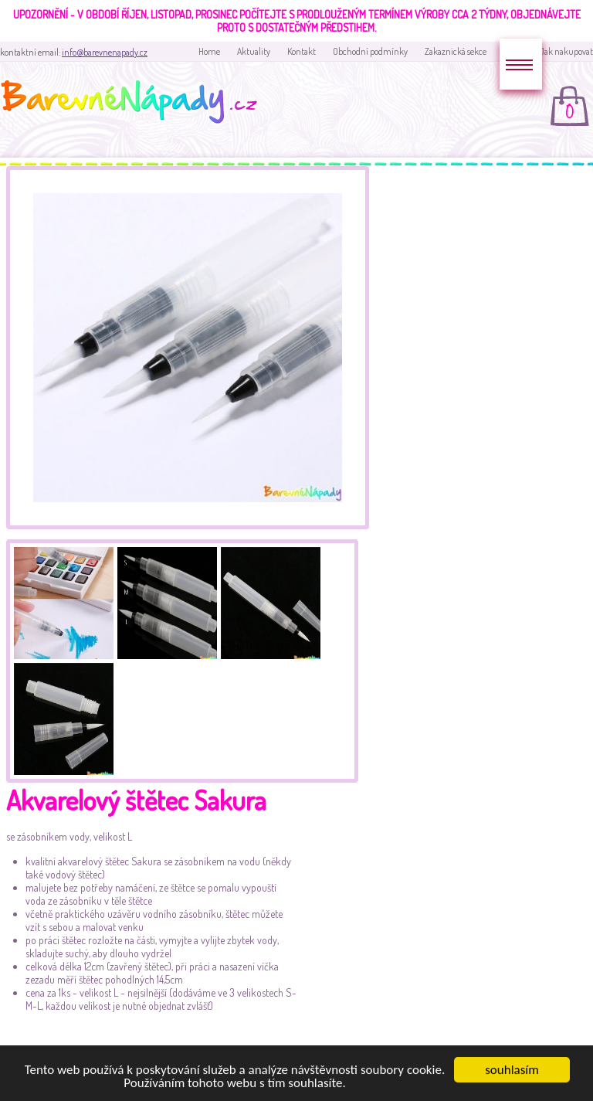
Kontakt (301, 51)
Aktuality (253, 51)
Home (209, 51)
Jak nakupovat (566, 51)
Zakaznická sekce (455, 51)
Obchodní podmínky (370, 51)
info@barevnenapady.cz (104, 52)
